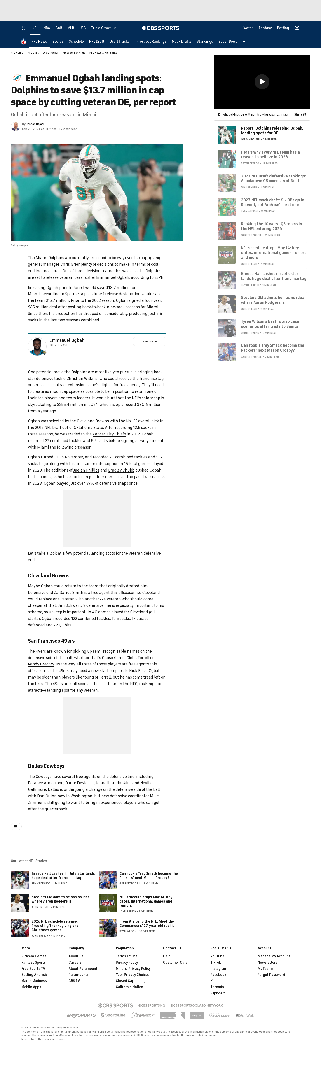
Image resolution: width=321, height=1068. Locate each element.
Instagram (219, 968)
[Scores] (58, 41)
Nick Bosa (138, 670)
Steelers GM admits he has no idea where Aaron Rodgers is (61, 899)
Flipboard (218, 993)
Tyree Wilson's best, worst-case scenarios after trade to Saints (270, 324)
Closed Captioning (130, 981)
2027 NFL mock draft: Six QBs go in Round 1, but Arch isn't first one (272, 202)
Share (298, 114)
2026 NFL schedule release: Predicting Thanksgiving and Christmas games (55, 925)
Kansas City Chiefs (109, 434)
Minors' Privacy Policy (133, 968)
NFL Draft (33, 52)
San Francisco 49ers (51, 641)
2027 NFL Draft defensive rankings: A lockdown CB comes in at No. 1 (273, 178)
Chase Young (113, 657)
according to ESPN (147, 277)
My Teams (266, 968)
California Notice (129, 987)
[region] (262, 82)
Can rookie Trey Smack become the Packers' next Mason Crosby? (148, 875)
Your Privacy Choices (133, 975)
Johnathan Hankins (113, 782)
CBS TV (74, 981)
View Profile (149, 341)
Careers (75, 962)
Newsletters (267, 962)
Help (166, 956)
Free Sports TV (33, 968)
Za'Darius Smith (68, 592)
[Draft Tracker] (120, 41)
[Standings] (205, 41)
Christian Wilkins (82, 378)
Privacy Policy (127, 962)
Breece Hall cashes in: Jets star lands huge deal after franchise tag (63, 875)
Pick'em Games (33, 956)
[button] (245, 41)
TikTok (216, 962)
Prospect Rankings (74, 52)
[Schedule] (76, 41)
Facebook (218, 975)
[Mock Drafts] (181, 41)
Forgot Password (271, 975)
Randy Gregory (41, 664)
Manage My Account (274, 956)
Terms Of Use (127, 956)
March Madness (34, 981)
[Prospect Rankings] (151, 41)
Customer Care (175, 962)
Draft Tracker (50, 52)
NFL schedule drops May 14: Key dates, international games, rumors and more (273, 252)
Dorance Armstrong (45, 782)
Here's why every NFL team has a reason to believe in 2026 (270, 154)
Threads (217, 987)
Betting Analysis (34, 975)
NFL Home (17, 52)
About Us (76, 956)
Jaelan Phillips (86, 470)
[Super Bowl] (227, 41)
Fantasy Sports (33, 962)
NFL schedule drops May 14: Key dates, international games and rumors (145, 901)
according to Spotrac (60, 293)
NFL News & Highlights (103, 52)
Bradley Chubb (121, 470)
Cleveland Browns (93, 421)
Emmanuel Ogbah (112, 277)
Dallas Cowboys (46, 766)
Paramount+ (79, 975)
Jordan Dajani (35, 124)
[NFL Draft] (97, 41)
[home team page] (44, 353)
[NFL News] (39, 41)
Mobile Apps (31, 987)
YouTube (217, 956)
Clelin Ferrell (138, 657)
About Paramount (83, 968)
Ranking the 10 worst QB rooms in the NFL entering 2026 (271, 226)
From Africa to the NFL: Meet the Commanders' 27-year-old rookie (147, 923)
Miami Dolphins (50, 257)
